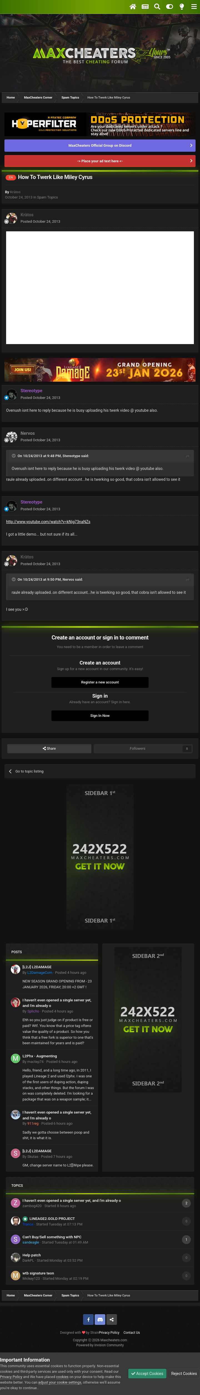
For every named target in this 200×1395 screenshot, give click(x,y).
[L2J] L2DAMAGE (36, 967)
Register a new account (100, 682)
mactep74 (35, 1062)
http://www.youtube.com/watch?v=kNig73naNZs (48, 521)
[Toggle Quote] (14, 455)
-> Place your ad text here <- (100, 161)
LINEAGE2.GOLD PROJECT (52, 1218)
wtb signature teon (38, 1273)
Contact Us (132, 1333)
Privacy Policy (109, 1333)
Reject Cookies (183, 1373)
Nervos (28, 433)
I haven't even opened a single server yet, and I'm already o (71, 1200)
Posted (40, 221)
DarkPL (28, 1260)
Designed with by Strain (79, 1333)
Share (49, 748)
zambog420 (32, 1206)
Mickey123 (31, 1278)
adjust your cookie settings (59, 1382)
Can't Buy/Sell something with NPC (51, 1237)
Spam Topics (47, 197)
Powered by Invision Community (100, 1345)
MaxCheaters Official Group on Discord (100, 145)
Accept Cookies (147, 1373)
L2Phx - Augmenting (39, 1056)
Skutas (32, 1156)
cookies (62, 1377)
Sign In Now (99, 716)
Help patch (31, 1255)
